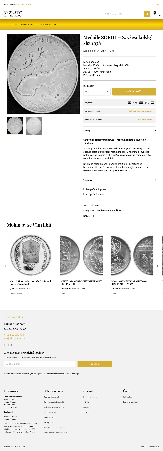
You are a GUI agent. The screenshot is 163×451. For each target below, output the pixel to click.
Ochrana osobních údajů (54, 402)
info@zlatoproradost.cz (16, 338)
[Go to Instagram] (11, 345)
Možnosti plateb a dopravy (141, 111)
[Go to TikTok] (15, 345)
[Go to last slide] (5, 266)
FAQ (158, 4)
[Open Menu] (158, 14)
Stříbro (118, 210)
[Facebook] (94, 216)
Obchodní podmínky (52, 397)
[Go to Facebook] (8, 345)
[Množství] (97, 91)
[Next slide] (158, 266)
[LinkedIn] (106, 216)
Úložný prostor (50, 422)
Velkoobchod (88, 412)
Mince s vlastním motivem (54, 427)
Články (86, 402)
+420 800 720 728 (23, 4)
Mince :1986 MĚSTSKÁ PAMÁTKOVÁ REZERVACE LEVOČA (129, 282)
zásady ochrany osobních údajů (66, 374)
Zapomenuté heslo (131, 402)
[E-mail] (40, 364)
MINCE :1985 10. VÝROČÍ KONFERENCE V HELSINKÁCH (81, 282)
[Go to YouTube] (4, 345)
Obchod (14, 24)
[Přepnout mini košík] (154, 14)
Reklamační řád (146, 119)
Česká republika (104, 210)
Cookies (144, 447)
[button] (119, 130)
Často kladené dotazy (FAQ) (55, 433)
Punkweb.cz (154, 447)
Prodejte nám (49, 417)
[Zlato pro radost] (12, 14)
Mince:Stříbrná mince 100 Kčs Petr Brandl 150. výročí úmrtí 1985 (30, 282)
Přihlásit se (127, 397)
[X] (100, 216)
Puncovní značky (90, 397)
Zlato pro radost (14, 317)
